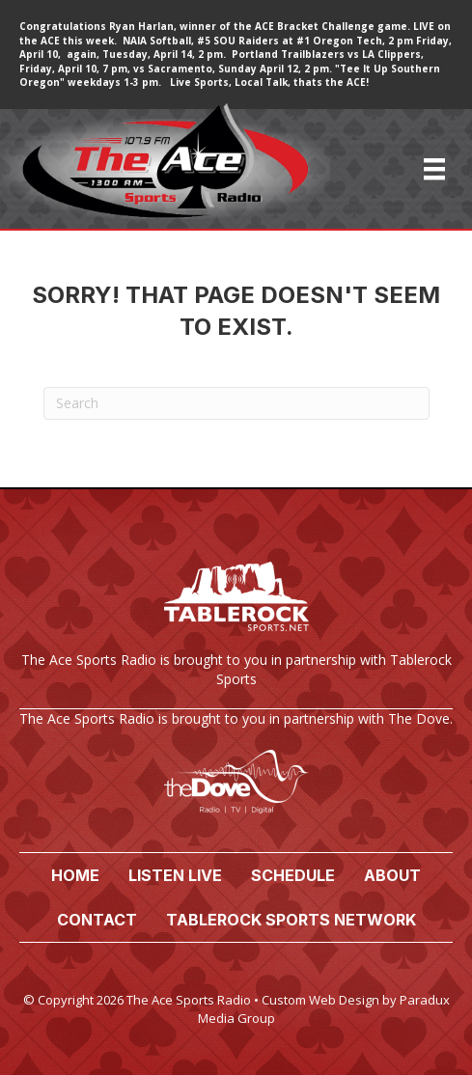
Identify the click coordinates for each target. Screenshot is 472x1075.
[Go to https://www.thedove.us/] (236, 770)
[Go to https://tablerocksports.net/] (236, 628)
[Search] (236, 403)
